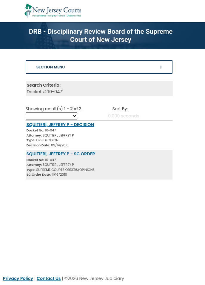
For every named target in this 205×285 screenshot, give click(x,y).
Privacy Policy (18, 278)
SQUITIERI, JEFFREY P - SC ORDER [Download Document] (61, 154)
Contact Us (49, 278)
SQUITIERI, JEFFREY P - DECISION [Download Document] (60, 125)
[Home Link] (53, 11)
